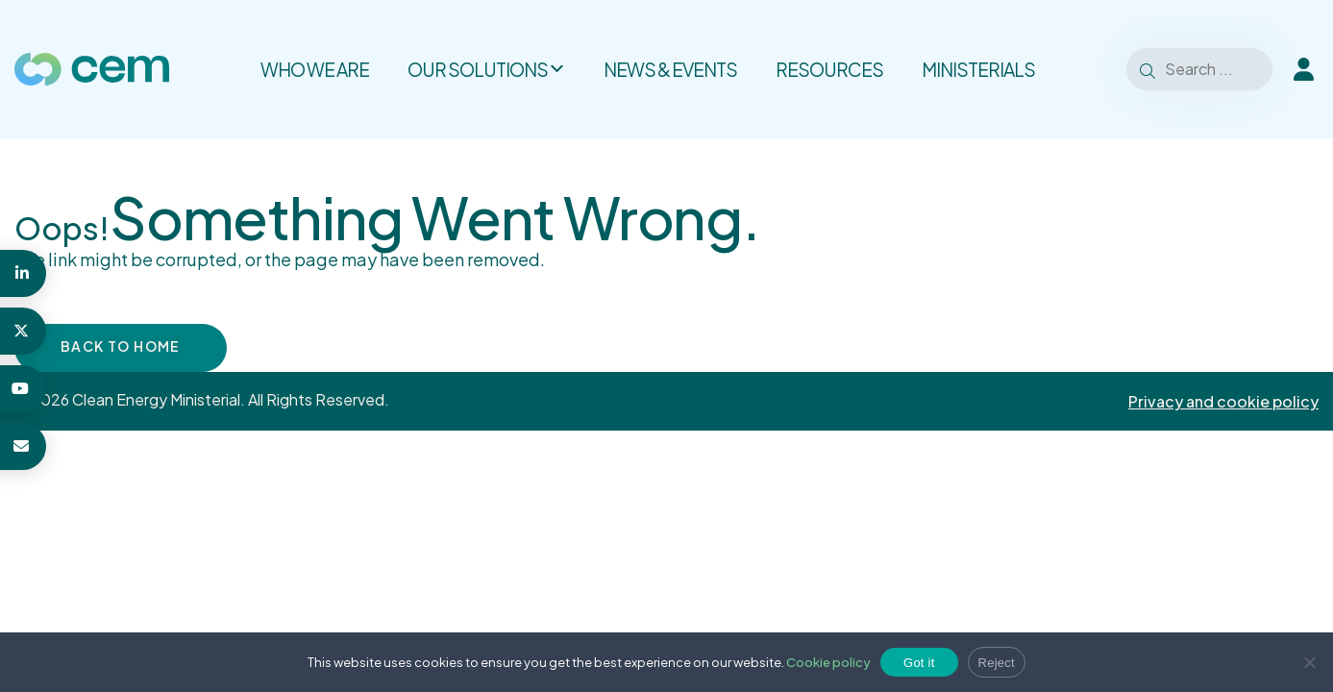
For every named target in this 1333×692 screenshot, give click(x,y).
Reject (996, 662)
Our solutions (486, 69)
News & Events (670, 69)
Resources (829, 69)
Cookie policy (828, 662)
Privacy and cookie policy (1223, 401)
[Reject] (1309, 662)
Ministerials (978, 69)
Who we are (314, 69)
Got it (919, 662)
